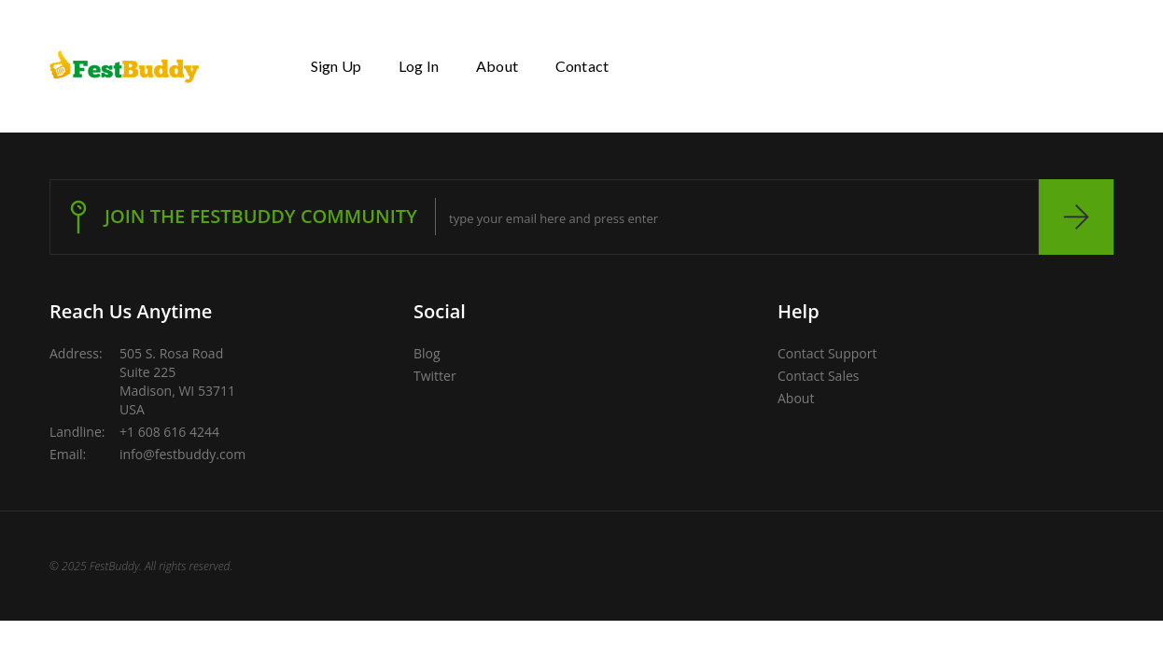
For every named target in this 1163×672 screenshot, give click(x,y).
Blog (427, 353)
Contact (582, 66)
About (497, 66)
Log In (419, 66)
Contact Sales (818, 376)
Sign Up (336, 66)
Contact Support (827, 353)
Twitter (434, 376)
